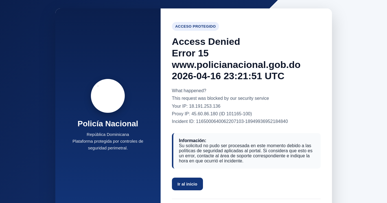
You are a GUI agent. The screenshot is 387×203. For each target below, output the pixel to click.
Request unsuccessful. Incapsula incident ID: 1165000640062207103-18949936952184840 (193, 101)
